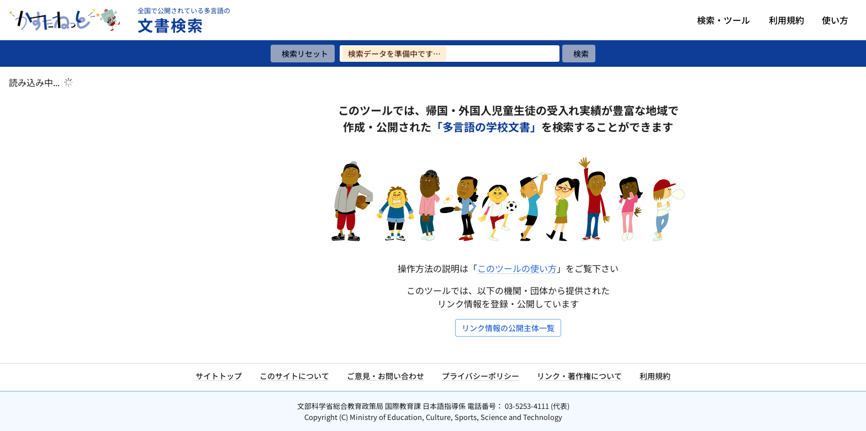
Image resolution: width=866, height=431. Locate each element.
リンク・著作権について (579, 375)
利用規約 (786, 19)
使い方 (835, 19)
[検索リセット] (303, 53)
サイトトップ (219, 375)
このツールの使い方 (517, 268)
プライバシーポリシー (480, 375)
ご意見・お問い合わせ (385, 375)
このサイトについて (294, 375)
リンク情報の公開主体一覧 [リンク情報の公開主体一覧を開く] (508, 327)
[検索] (578, 53)
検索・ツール (723, 19)
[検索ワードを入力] (449, 53)
